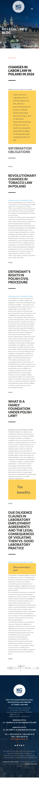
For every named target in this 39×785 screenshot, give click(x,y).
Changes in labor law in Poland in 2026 (21, 70)
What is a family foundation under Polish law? (20, 412)
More (10, 172)
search (27, 13)
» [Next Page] (34, 668)
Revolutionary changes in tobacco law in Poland (22, 184)
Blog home (12, 58)
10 (26, 668)
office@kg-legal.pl (19, 739)
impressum (6, 762)
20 (29, 668)
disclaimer (14, 762)
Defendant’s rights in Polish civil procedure (19, 280)
